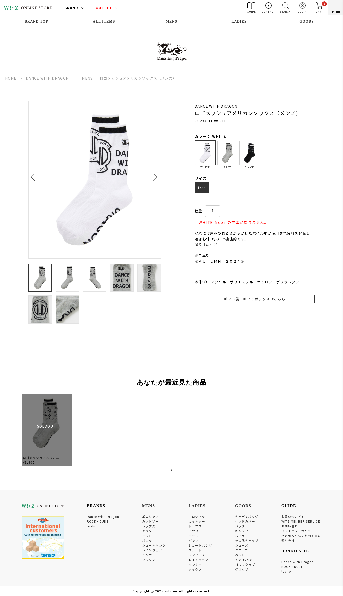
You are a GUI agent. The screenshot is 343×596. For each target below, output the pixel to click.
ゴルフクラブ (245, 564)
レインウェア (152, 550)
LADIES (239, 21)
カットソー (150, 521)
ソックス (149, 560)
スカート (195, 550)
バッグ (240, 526)
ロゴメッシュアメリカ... (41, 457)
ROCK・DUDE (98, 521)
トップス (149, 526)
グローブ (241, 550)
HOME (11, 78)
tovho (92, 526)
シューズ (241, 545)
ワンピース (197, 555)
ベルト (240, 555)
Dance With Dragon (103, 516)
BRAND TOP (36, 21)
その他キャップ (247, 540)
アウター (149, 531)
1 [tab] (171, 470)
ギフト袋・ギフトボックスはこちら (254, 298)
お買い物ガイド (293, 516)
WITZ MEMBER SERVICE (300, 521)
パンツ (147, 540)
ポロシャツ (150, 516)
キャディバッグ (246, 516)
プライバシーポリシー (298, 531)
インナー (149, 555)
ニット (147, 536)
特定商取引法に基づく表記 (301, 536)
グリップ (242, 569)
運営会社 (288, 540)
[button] (34, 174)
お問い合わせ (291, 526)
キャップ (242, 531)
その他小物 (243, 560)
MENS (171, 21)
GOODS (306, 21)
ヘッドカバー (245, 521)
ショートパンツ (154, 545)
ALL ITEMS (104, 21)
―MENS (85, 78)
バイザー (242, 536)
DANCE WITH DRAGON (47, 78)
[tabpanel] (47, 430)
